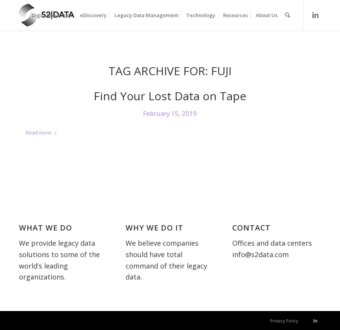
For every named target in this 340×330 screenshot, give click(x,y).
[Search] (287, 15)
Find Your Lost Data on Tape (170, 96)
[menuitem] (52, 15)
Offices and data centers (272, 243)
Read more (41, 132)
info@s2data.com (260, 254)
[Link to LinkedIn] (315, 15)
